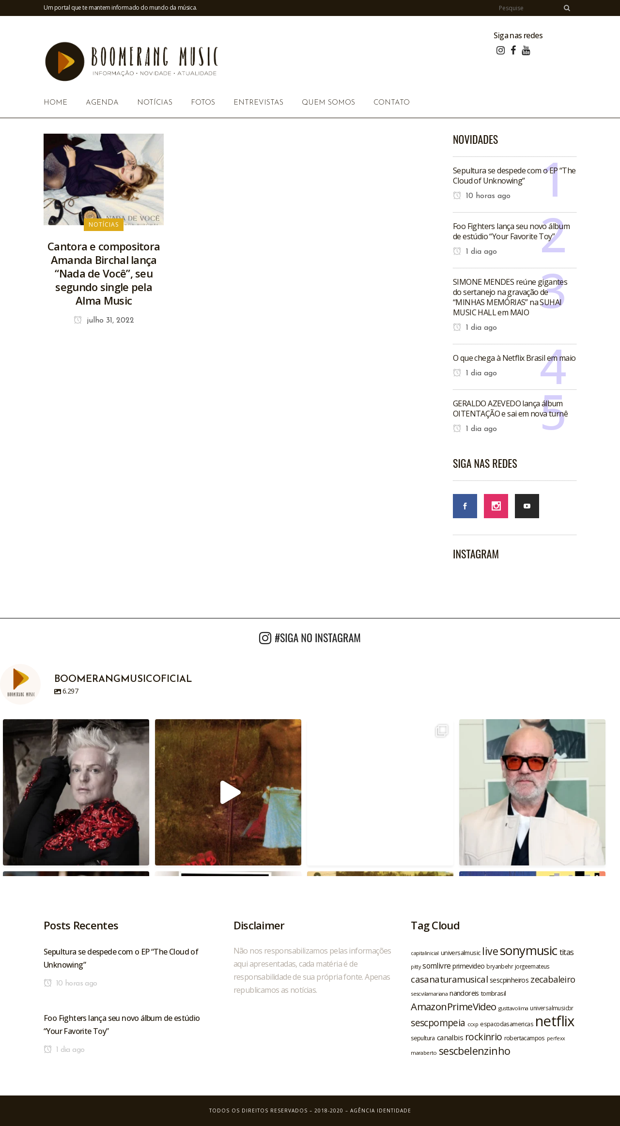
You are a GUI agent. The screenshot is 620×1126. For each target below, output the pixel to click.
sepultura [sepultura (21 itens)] (423, 1038)
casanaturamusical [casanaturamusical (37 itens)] (449, 979)
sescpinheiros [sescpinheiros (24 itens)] (509, 980)
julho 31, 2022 (104, 320)
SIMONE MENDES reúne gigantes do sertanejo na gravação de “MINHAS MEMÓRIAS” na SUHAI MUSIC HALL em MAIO (510, 297)
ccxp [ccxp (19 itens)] (473, 1024)
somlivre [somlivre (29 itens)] (436, 965)
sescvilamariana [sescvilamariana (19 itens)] (429, 993)
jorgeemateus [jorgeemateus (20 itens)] (532, 966)
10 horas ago (482, 196)
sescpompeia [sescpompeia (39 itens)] (438, 1023)
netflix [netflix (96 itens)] (554, 1021)
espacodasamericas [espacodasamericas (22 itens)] (506, 1023)
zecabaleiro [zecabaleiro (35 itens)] (552, 979)
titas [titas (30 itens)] (566, 952)
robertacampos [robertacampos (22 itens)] (524, 1037)
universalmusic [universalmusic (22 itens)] (460, 952)
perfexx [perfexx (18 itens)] (556, 1038)
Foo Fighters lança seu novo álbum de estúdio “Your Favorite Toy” (511, 231)
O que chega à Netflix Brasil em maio (514, 358)
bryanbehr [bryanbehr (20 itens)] (499, 966)
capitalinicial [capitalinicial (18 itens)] (425, 953)
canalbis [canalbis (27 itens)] (450, 1037)
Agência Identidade (380, 1110)
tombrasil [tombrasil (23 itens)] (493, 993)
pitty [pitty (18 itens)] (415, 966)
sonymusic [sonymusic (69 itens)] (529, 950)
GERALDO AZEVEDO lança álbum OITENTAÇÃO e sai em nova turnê (510, 408)
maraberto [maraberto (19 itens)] (424, 1052)
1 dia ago (475, 252)
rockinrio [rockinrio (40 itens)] (483, 1036)
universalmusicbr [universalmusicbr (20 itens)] (551, 1008)
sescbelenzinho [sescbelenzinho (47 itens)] (475, 1051)
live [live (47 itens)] (490, 951)
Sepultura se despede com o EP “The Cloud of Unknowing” (514, 175)
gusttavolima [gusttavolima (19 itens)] (513, 1008)
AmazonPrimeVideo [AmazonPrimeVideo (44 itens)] (453, 1006)
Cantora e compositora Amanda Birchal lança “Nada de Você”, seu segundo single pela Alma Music (103, 273)
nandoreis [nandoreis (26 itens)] (464, 993)
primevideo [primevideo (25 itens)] (468, 966)
